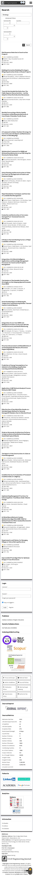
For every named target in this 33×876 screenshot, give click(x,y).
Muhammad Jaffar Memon (13, 483)
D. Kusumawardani (16, 333)
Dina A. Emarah (22, 354)
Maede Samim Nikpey (17, 442)
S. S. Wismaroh (6, 333)
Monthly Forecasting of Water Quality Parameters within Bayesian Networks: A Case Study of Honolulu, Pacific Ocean (15, 114)
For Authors (5, 826)
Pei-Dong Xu (14, 564)
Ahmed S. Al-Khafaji (13, 182)
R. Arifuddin (7, 288)
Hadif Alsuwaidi (8, 223)
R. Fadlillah (20, 290)
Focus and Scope (9, 678)
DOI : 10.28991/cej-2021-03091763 (13, 179)
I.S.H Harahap (24, 200)
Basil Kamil (16, 310)
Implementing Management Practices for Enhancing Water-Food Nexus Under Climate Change (16, 497)
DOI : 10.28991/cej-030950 (11, 57)
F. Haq (3, 334)
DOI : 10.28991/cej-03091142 (11, 439)
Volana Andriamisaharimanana (18, 419)
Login (4, 607)
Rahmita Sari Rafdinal (17, 417)
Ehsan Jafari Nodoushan (11, 120)
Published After (7, 20)
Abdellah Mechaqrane (8, 377)
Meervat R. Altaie (8, 269)
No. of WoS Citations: (7, 750)
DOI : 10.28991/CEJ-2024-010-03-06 (13, 267)
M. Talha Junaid (21, 225)
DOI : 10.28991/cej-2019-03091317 (13, 308)
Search (28, 45)
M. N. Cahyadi (7, 331)
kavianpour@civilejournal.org (10, 851)
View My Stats (16, 813)
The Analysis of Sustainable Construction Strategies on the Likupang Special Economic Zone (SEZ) (16, 282)
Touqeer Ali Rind (26, 483)
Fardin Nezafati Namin (10, 394)
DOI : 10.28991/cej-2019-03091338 (13, 479)
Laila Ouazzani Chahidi (20, 373)
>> (29, 577)
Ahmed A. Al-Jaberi (21, 181)
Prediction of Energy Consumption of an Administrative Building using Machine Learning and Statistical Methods (15, 367)
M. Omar (15, 354)
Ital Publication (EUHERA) (9, 628)
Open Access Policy (7, 695)
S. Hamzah (20, 288)
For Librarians (5, 828)
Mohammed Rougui (7, 375)
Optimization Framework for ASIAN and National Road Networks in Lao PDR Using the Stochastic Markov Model (16, 153)
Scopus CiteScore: (7, 752)
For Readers (5, 823)
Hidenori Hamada (6, 421)
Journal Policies (23, 682)
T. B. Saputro (26, 333)
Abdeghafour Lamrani (20, 375)
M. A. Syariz (15, 331)
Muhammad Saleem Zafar (11, 481)
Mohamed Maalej (7, 227)
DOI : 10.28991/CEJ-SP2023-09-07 (13, 287)
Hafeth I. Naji (7, 59)
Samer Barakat (12, 225)
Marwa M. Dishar (18, 269)
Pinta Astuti (7, 417)
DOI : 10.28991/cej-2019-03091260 (13, 393)
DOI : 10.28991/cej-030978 (11, 119)
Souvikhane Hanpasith (10, 159)
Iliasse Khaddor (8, 460)
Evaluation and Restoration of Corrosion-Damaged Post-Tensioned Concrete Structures (15, 216)
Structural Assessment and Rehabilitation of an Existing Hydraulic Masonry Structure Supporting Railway (16, 347)
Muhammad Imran (12, 204)
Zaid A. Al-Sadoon (18, 223)
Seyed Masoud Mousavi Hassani (20, 396)
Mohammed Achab (18, 460)
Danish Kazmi (8, 200)
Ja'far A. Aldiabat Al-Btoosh (23, 76)
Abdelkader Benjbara (16, 462)
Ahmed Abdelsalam (7, 311)
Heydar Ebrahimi (21, 398)
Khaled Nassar (24, 310)
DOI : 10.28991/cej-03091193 (11, 138)
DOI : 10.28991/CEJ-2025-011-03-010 (13, 329)
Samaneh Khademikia (10, 527)
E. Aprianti (13, 290)
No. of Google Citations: (8, 755)
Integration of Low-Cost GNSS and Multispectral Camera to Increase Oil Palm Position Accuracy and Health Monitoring (15, 324)
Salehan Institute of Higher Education (13, 620)
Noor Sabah (7, 504)
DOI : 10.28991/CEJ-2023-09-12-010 (13, 502)
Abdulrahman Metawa (18, 227)
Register (11, 607)
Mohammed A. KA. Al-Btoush (10, 78)
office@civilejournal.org (8, 855)
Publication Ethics (7, 688)
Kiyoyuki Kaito (10, 161)
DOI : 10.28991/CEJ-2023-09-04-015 (13, 97)
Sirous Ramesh (6, 396)
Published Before (7, 31)
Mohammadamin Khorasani (12, 546)
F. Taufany (22, 331)
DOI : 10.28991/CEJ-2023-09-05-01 (13, 371)
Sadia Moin (22, 248)
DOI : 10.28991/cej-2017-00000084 (13, 198)
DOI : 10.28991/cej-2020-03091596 (13, 74)
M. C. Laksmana (10, 334)
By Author (19, 20)
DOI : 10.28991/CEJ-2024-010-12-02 (13, 221)
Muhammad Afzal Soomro (9, 485)
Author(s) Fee (22, 694)
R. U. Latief (14, 288)
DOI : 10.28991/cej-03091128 (11, 545)
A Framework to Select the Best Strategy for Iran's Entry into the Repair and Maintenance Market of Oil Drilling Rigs (16, 133)
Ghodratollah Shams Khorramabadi (16, 529)
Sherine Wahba (8, 310)
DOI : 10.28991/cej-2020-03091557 (13, 562)
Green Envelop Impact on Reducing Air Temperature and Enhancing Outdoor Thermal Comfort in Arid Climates (16, 303)
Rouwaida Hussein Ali (17, 59)
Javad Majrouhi (18, 140)
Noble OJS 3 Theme (22, 874)
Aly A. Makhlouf (8, 354)
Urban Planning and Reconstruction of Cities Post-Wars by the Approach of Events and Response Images (16, 174)
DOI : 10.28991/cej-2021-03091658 (13, 458)
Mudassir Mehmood (14, 202)
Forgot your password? (8, 598)
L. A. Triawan (18, 334)
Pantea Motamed (9, 140)
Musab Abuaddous (9, 76)
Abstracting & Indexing (23, 688)
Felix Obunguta (21, 159)
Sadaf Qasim (16, 200)
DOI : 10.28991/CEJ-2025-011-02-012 (13, 352)
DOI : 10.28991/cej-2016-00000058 (13, 525)
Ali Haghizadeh (21, 527)
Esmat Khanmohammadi (9, 398)
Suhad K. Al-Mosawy (9, 181)
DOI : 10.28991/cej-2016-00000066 (13, 244)
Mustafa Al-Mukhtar (17, 504)
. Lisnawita (28, 331)
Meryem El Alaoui (8, 373)
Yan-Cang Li (7, 564)
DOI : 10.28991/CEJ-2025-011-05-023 (14, 158)
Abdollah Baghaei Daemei (11, 440)
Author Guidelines (9, 682)
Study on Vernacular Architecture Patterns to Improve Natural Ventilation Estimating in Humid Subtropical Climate (16, 434)
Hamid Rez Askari (22, 394)
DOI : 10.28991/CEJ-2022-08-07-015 (13, 416)
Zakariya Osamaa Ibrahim (11, 99)
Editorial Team (23, 678)
